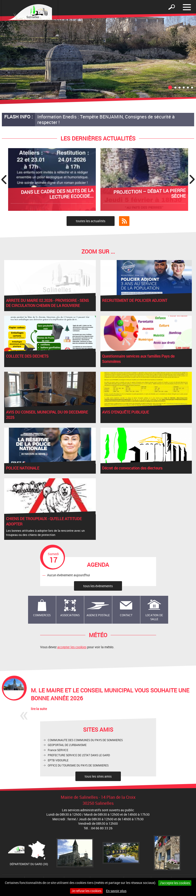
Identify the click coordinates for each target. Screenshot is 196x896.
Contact (126, 615)
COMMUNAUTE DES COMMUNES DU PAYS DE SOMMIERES (85, 740)
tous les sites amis (98, 776)
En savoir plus (116, 891)
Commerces (42, 615)
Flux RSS (124, 221)
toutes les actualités (90, 221)
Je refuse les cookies (86, 891)
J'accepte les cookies (175, 883)
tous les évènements (98, 586)
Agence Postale (98, 615)
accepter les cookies (72, 647)
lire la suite (39, 709)
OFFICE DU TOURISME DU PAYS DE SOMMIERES (78, 765)
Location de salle (154, 617)
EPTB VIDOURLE (58, 760)
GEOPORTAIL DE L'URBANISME (67, 745)
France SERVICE (58, 750)
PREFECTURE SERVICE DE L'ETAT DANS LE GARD (79, 755)
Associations (70, 615)
